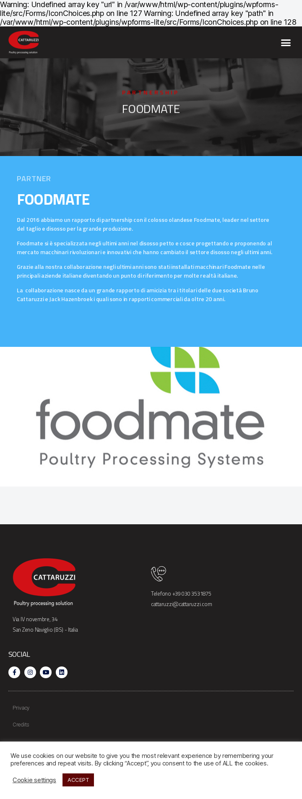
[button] (286, 42)
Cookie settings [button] (34, 780)
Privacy (21, 708)
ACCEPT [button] (78, 779)
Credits (21, 724)
